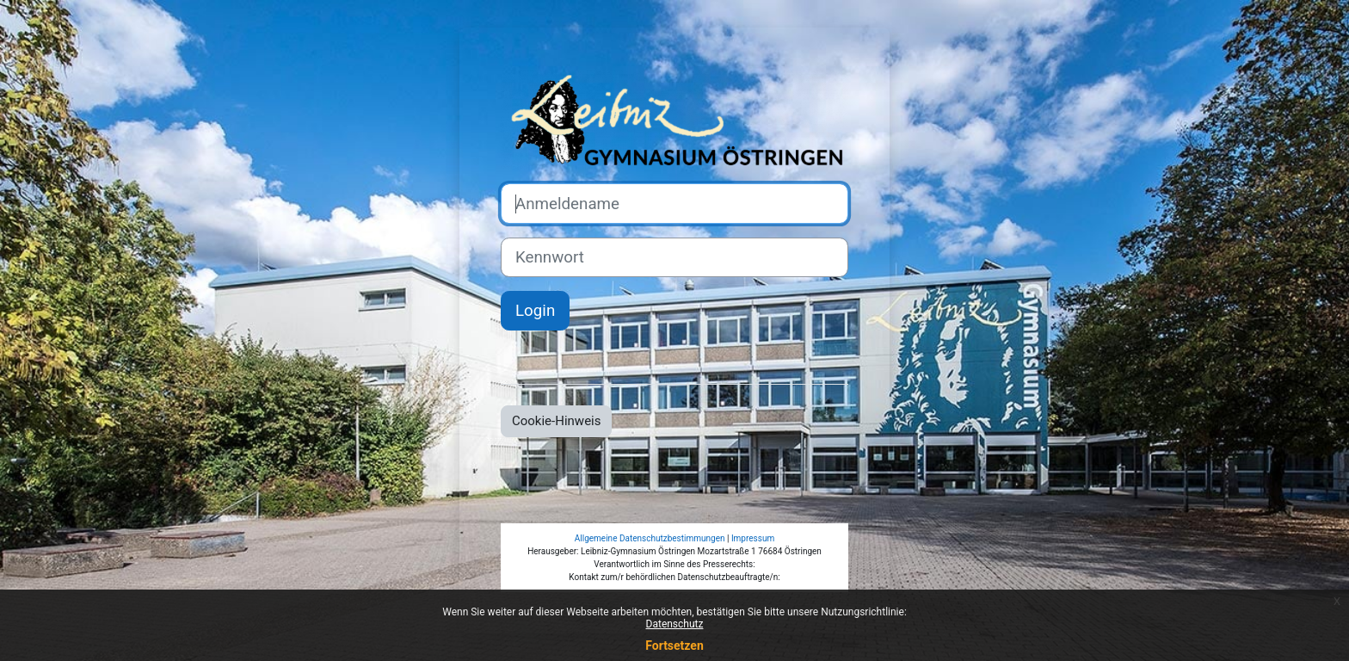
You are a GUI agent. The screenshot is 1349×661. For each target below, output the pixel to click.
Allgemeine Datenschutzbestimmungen (650, 538)
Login (535, 310)
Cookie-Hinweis (556, 421)
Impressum (752, 538)
